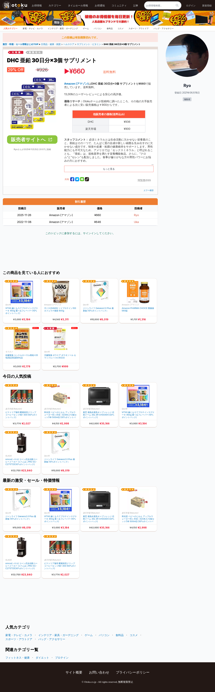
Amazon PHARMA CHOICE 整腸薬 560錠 (138, 309)
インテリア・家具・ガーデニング (63, 28)
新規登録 (207, 5)
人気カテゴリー (10, 28)
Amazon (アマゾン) (52, 305)
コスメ (121, 28)
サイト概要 (74, 672)
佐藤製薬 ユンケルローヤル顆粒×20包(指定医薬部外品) (21, 356)
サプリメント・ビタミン (89, 44)
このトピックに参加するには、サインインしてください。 (80, 233)
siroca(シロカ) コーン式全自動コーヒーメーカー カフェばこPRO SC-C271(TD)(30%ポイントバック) (21, 462)
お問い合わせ (99, 672)
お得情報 (37, 5)
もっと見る (109, 168)
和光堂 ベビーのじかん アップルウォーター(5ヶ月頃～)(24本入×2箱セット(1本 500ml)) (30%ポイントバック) (60, 415)
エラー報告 (148, 190)
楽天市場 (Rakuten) (13, 409)
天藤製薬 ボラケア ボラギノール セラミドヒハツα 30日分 (60, 356)
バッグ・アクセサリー (164, 28)
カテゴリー (55, 5)
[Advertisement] (80, 253)
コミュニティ (119, 5)
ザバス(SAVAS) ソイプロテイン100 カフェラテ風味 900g (60, 309)
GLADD (8, 456)
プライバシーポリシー (132, 672)
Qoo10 (8, 305)
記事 (135, 5)
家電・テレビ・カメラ (33, 28)
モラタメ (9, 352)
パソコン (98, 28)
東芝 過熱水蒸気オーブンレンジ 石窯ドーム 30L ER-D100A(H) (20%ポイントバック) (98, 415)
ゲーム (86, 28)
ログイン (191, 5)
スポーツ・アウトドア (138, 28)
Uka (136, 222)
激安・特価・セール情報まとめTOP (21, 44)
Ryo (136, 215)
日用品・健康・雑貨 (51, 44)
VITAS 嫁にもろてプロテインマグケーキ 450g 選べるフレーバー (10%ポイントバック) (21, 310)
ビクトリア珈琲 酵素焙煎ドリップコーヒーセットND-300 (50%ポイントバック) (21, 415)
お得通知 (100, 5)
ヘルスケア (68, 44)
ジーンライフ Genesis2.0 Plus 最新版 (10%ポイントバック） (98, 309)
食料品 (110, 28)
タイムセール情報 (78, 5)
